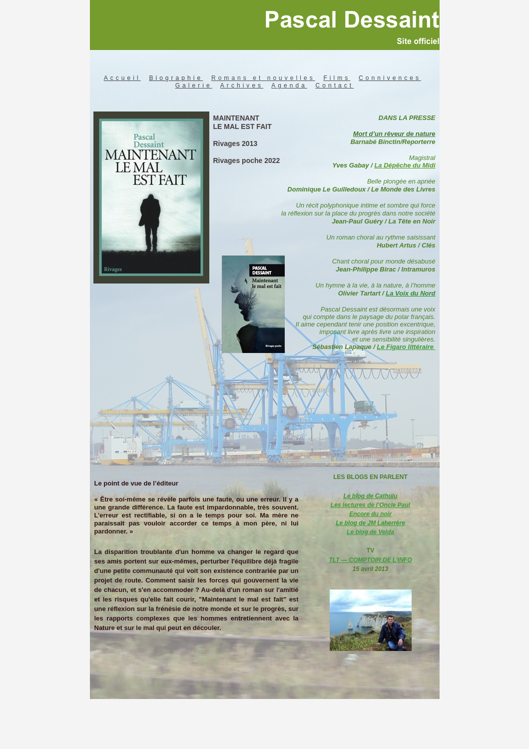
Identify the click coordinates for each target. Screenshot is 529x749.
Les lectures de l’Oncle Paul (370, 505)
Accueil (122, 78)
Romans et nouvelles (263, 78)
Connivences (390, 78)
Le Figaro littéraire (406, 346)
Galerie (193, 85)
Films (337, 78)
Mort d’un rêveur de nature (394, 134)
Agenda (289, 85)
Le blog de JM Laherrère (370, 523)
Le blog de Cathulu (371, 496)
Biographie (176, 78)
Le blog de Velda (370, 532)
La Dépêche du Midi (404, 165)
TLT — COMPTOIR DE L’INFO (370, 560)
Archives (241, 85)
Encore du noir (370, 514)
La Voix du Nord (410, 293)
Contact (335, 85)
